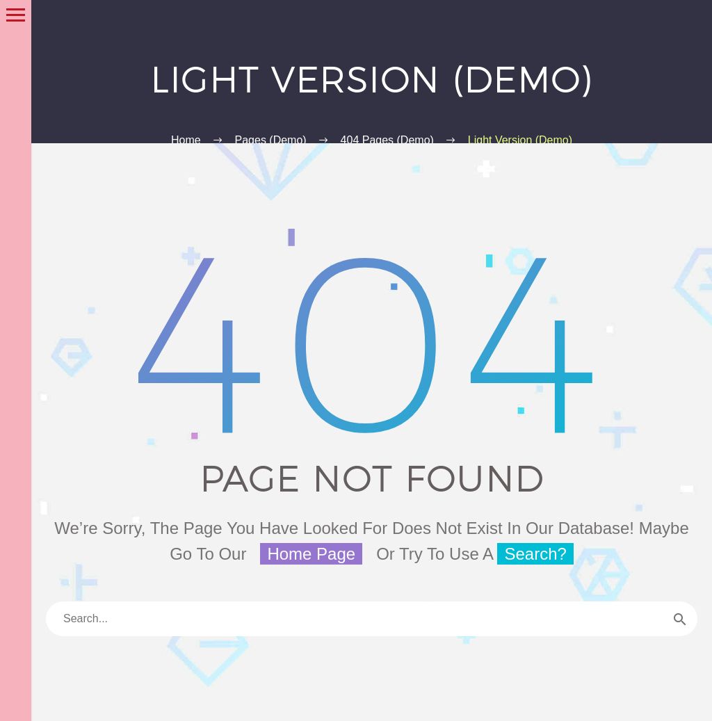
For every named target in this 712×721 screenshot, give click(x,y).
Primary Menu (15, 15)
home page (311, 553)
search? (535, 553)
